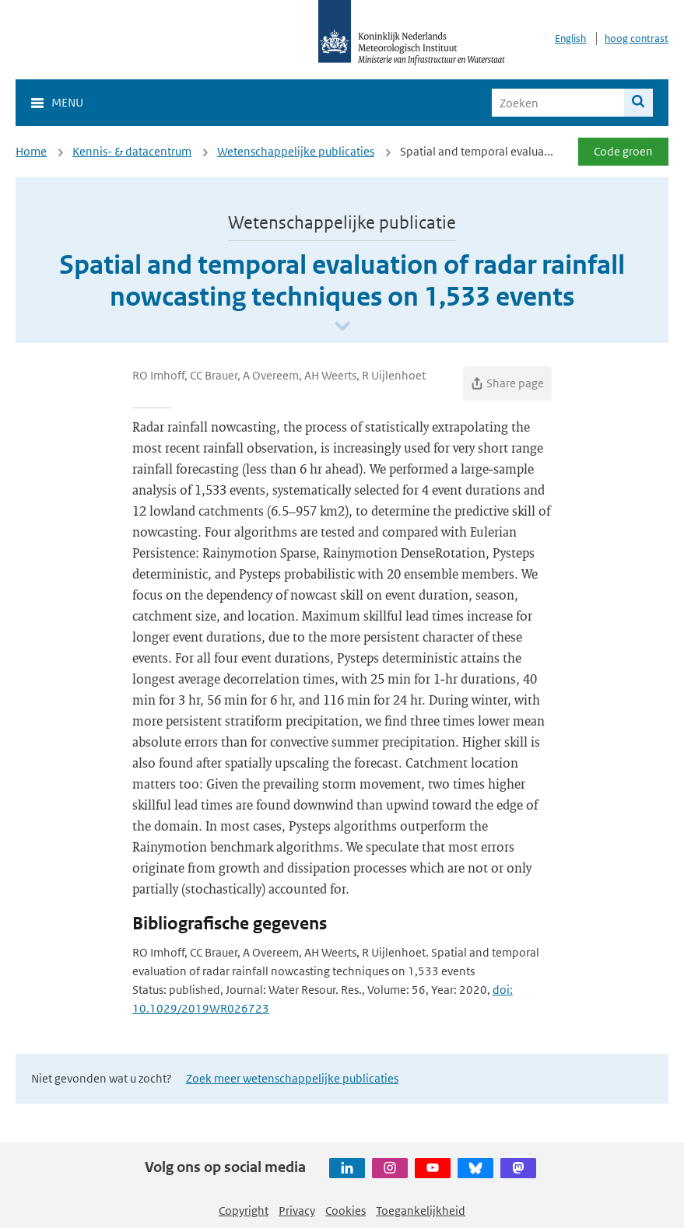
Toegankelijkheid (420, 1210)
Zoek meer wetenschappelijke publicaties (292, 1078)
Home (31, 151)
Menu (67, 102)
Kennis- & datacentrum (131, 151)
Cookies (345, 1210)
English (570, 38)
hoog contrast (636, 38)
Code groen (623, 151)
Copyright (243, 1210)
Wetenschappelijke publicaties (295, 151)
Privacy (297, 1210)
